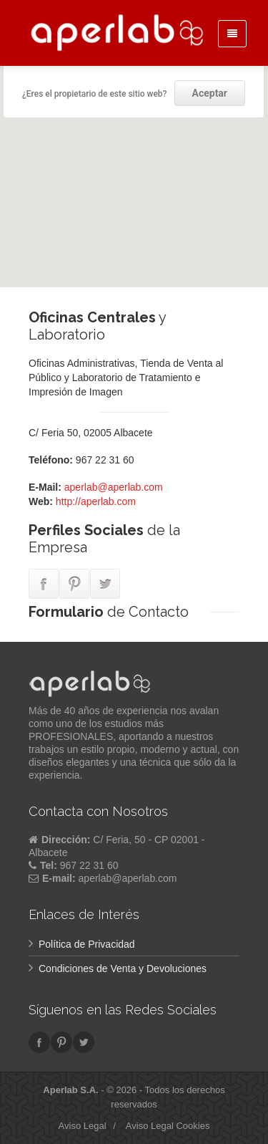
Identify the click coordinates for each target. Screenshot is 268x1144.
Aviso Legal (82, 1125)
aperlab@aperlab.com (113, 487)
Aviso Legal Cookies (168, 1125)
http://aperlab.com (96, 501)
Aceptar (210, 93)
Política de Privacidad (87, 944)
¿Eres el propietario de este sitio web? (94, 94)
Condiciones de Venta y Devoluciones (123, 968)
